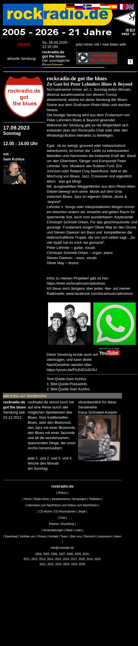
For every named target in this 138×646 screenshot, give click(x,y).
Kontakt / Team (58, 536)
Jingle (81, 511)
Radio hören (41, 499)
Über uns (75, 536)
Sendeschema (61, 499)
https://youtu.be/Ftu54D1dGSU (72, 370)
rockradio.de (62, 486)
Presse (42, 536)
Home (28, 499)
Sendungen (79, 499)
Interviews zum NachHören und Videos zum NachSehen (62, 505)
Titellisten (95, 499)
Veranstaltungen (53, 530)
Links (78, 530)
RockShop (67, 524)
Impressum (105, 536)
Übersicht (89, 536)
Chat (62, 517)
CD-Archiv (45, 511)
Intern (117, 536)
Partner (54, 524)
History (62, 492)
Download (11, 536)
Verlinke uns (27, 536)
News (69, 530)
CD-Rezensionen (65, 511)
